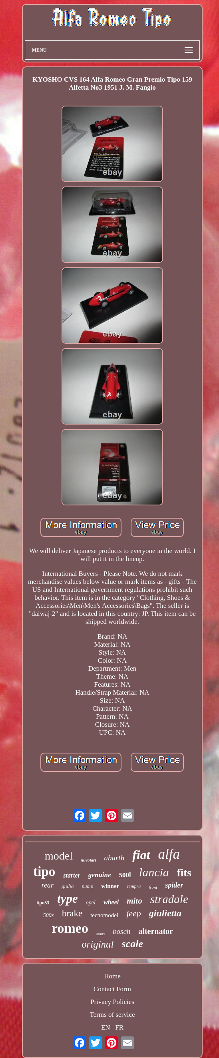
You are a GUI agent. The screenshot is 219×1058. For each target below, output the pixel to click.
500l (125, 875)
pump (87, 886)
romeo (70, 928)
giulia (68, 886)
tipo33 (42, 903)
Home (112, 976)
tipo (44, 871)
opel (91, 903)
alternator (155, 931)
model (59, 856)
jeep (133, 913)
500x (48, 915)
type (67, 899)
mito (134, 901)
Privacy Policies (112, 1002)
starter (71, 875)
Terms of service (112, 1014)
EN (105, 1027)
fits (184, 873)
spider (174, 885)
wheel (111, 902)
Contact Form (112, 989)
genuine (99, 875)
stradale (169, 899)
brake (72, 913)
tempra (134, 886)
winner (110, 886)
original (98, 944)
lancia (154, 872)
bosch (121, 931)
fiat (141, 855)
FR (119, 1027)
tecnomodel (104, 915)
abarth (114, 858)
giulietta (165, 913)
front (153, 887)
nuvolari (88, 860)
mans (100, 934)
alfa (169, 854)
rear (48, 885)
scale (132, 944)
